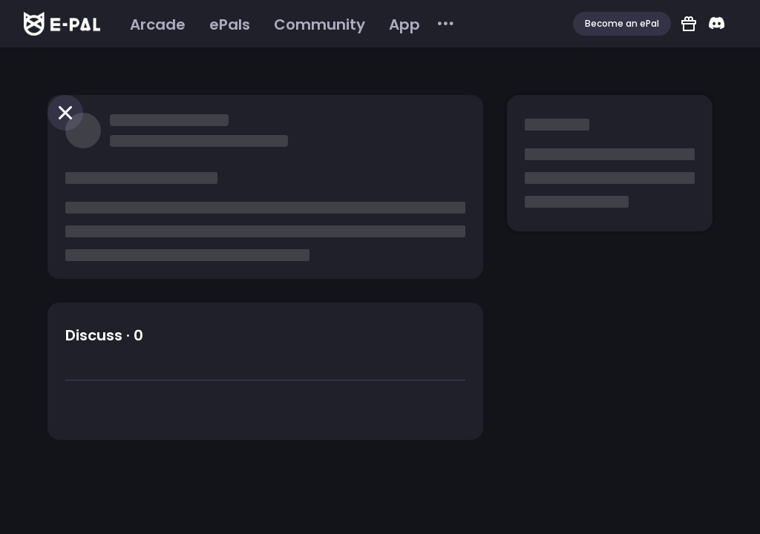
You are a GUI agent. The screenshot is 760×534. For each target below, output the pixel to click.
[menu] (287, 24)
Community (319, 24)
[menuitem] (158, 24)
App (404, 24)
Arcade (158, 24)
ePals (229, 24)
